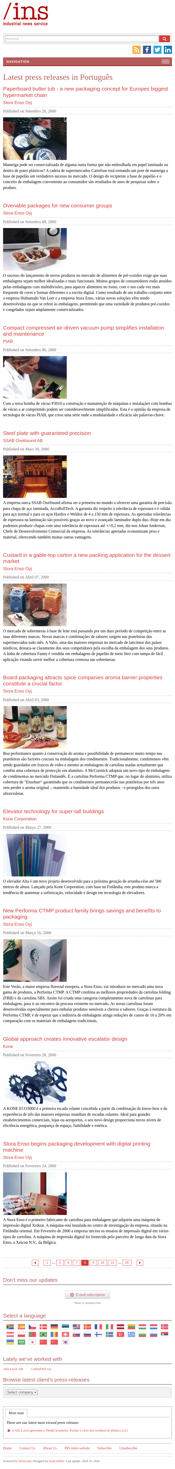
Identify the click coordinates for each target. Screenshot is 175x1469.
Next (140, 1263)
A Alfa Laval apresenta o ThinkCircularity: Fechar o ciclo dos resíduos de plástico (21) (69, 1430)
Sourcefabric (56, 1461)
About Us (50, 1448)
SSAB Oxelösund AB (23, 440)
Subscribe (105, 1448)
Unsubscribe (128, 1448)
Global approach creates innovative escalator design (65, 1039)
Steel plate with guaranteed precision (47, 433)
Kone (8, 1046)
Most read (16, 1413)
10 (102, 1262)
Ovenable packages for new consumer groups (57, 205)
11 (112, 1262)
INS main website (77, 1448)
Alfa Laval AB (13, 1369)
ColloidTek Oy (41, 1369)
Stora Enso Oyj (17, 102)
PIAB (8, 341)
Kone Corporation (20, 819)
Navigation (17, 62)
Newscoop (24, 1461)
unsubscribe (93, 1303)
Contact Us (27, 1448)
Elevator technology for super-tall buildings (53, 811)
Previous (35, 1263)
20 (127, 1262)
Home (7, 1448)
